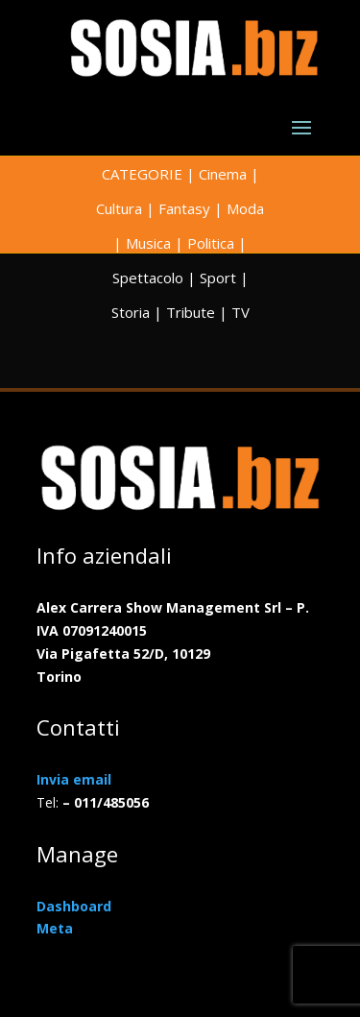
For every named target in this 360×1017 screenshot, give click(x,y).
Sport (218, 277)
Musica (148, 243)
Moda (245, 208)
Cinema (223, 173)
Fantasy (184, 208)
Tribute (190, 312)
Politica (210, 243)
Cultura (119, 208)
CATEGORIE (142, 173)
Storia (130, 312)
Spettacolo (147, 277)
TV (240, 312)
